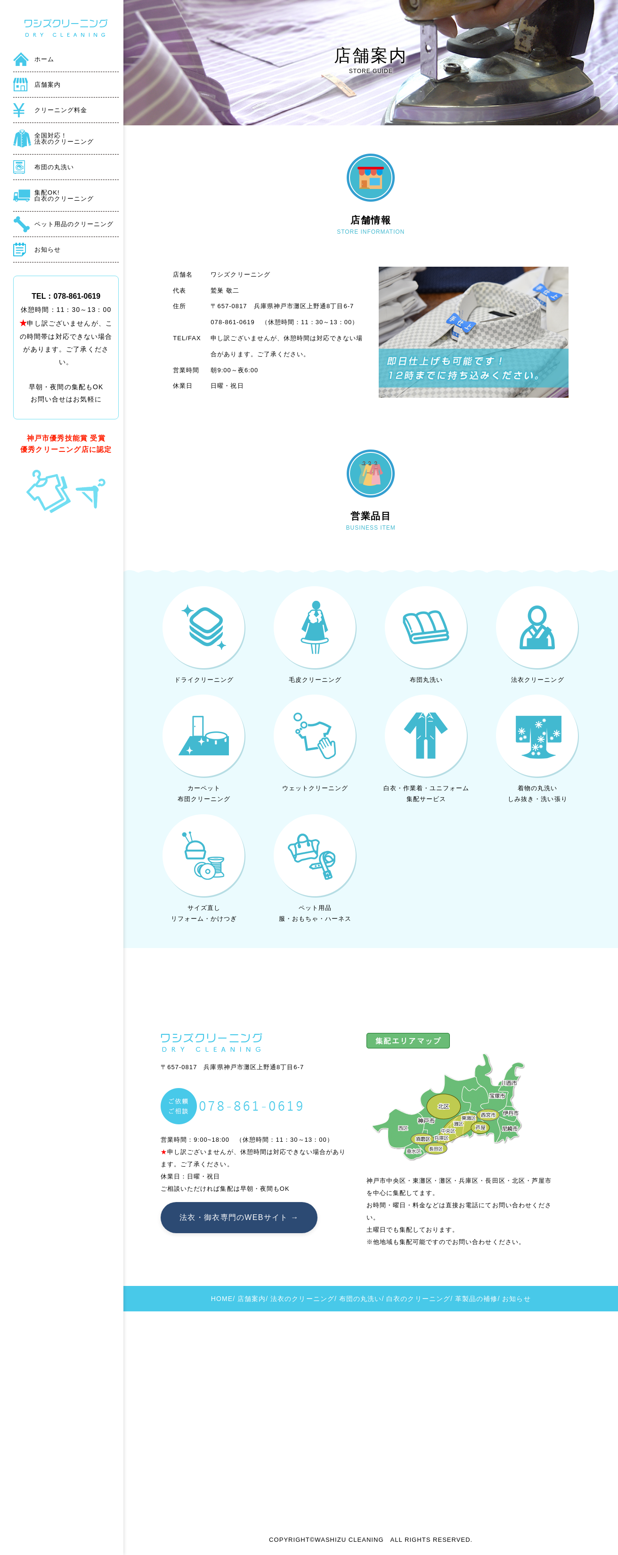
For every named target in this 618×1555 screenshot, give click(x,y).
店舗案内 (47, 84)
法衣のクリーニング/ (303, 1298)
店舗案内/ (252, 1298)
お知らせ (47, 249)
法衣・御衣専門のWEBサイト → (239, 1217)
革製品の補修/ (477, 1298)
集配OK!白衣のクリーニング (64, 195)
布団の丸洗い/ (361, 1298)
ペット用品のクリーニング (74, 224)
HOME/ (223, 1298)
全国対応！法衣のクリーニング (64, 138)
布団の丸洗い (54, 167)
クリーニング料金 (60, 110)
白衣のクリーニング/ (419, 1298)
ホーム (44, 59)
